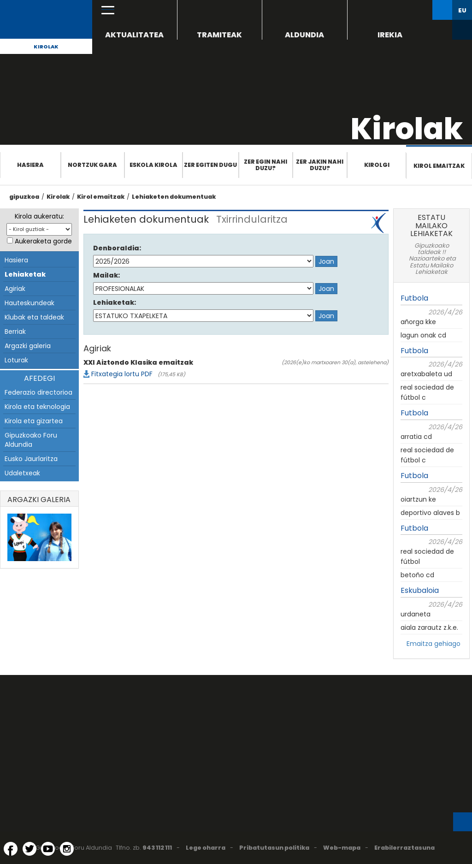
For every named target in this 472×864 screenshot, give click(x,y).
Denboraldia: (117, 248)
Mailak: (106, 275)
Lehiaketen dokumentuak (174, 197)
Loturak (16, 360)
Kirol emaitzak (439, 166)
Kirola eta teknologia (37, 406)
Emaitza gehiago (433, 643)
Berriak (15, 331)
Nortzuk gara (92, 165)
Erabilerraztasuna (404, 848)
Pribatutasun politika (274, 848)
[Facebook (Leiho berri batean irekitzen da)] (11, 849)
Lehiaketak (25, 274)
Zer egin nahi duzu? (265, 165)
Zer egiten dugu (210, 165)
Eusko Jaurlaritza (31, 458)
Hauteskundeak (29, 303)
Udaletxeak (22, 473)
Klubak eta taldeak (34, 317)
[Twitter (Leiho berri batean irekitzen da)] (29, 849)
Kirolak (46, 46)
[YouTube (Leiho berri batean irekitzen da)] (48, 849)
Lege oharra (205, 848)
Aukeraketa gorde (43, 241)
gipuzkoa (24, 197)
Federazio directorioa (38, 392)
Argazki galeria (28, 345)
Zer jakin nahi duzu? (319, 165)
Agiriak (15, 288)
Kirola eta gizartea (34, 421)
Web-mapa (341, 848)
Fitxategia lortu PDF (122, 374)
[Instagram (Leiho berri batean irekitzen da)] (67, 849)
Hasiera (30, 165)
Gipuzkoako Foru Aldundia (31, 440)
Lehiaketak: (114, 302)
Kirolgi (376, 165)
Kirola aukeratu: (39, 216)
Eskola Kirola (153, 165)
